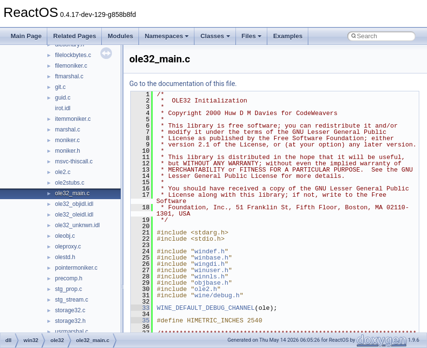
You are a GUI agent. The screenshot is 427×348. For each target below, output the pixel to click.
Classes (215, 36)
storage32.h (70, 321)
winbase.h (211, 257)
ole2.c (62, 172)
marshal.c (67, 129)
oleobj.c (65, 235)
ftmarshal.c (69, 76)
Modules (120, 36)
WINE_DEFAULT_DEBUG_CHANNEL (206, 308)
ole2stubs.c (69, 182)
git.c (60, 87)
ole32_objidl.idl (74, 204)
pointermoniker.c (76, 267)
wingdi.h (209, 264)
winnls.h (209, 276)
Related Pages (74, 36)
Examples (288, 36)
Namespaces (167, 36)
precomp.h (69, 278)
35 (140, 320)
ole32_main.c (72, 193)
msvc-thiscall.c (74, 161)
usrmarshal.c (71, 331)
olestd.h (65, 257)
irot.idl (62, 108)
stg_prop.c (68, 289)
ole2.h (205, 289)
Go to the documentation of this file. (183, 83)
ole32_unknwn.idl (77, 225)
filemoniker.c (71, 65)
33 (140, 308)
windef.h (209, 251)
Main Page (26, 36)
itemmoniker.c (73, 119)
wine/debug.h (217, 295)
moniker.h (67, 150)
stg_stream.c (71, 299)
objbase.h (211, 282)
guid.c (62, 97)
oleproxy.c (68, 246)
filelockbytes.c (73, 55)
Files (252, 36)
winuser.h (211, 270)
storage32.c (70, 310)
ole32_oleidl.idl (74, 214)
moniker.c (67, 140)
